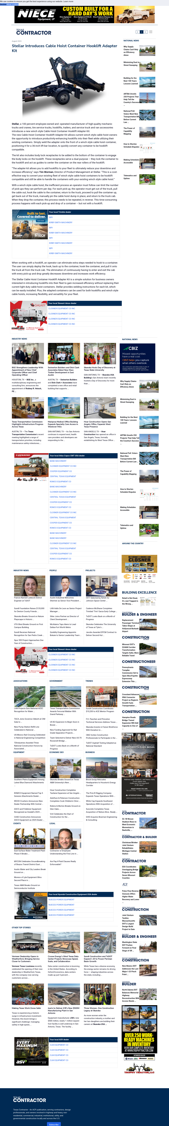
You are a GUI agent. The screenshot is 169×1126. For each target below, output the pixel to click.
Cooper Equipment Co (61, 471)
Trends (89, 681)
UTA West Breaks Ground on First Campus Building (28, 625)
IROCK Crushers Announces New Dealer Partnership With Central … (28, 802)
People (53, 570)
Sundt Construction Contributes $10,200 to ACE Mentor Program (100, 710)
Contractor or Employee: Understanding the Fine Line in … (64, 852)
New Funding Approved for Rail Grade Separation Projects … (63, 731)
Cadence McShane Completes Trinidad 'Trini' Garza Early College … (101, 610)
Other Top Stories (21, 927)
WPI (51, 217)
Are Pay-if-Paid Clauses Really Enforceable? (63, 863)
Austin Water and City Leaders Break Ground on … (30, 871)
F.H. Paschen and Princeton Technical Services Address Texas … (101, 720)
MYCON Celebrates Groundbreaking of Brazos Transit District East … (29, 863)
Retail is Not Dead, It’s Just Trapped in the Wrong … (130, 601)
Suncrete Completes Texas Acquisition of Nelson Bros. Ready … (101, 810)
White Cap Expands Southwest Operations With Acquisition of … (100, 802)
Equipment (19, 752)
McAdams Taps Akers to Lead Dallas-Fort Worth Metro (63, 625)
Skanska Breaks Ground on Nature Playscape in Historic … (29, 618)
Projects (90, 570)
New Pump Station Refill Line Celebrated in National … (26, 728)
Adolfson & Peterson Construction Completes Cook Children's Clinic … (65, 799)
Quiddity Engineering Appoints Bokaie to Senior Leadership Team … (65, 633)
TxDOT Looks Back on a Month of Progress (100, 618)
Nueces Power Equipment (61, 899)
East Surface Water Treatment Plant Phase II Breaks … (29, 852)
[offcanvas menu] (151, 31)
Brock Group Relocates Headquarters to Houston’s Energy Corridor (101, 782)
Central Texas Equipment (63, 476)
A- (138, 32)
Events (17, 823)
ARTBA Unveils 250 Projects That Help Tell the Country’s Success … (131, 99)
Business (90, 752)
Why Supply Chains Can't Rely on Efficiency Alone (128, 384)
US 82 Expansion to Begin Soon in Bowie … (64, 723)
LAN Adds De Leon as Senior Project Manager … (66, 610)
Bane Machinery (58, 461)
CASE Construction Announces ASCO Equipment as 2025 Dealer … (29, 818)
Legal (52, 823)
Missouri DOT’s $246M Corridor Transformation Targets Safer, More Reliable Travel (130, 650)
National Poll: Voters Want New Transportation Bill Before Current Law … (131, 116)
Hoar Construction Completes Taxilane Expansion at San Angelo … (65, 791)
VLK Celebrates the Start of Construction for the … (61, 815)
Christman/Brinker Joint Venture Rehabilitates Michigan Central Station (130, 848)
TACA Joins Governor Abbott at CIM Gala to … (29, 720)
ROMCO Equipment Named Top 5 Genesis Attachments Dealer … (28, 794)
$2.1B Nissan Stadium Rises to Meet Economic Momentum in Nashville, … (129, 824)
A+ (145, 32)
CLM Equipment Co (59, 1045)
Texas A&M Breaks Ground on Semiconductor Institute (27, 886)
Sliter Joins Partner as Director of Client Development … (64, 618)
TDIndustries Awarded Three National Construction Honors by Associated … (28, 746)
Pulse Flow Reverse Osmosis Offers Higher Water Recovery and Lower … (130, 896)
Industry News (19, 339)
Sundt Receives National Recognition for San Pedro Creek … (29, 633)
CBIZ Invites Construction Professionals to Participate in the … (101, 736)
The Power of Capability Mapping (129, 131)
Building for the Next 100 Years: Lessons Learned (131, 81)
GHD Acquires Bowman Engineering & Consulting (101, 818)
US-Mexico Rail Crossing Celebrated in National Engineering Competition (29, 736)
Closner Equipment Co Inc (61, 308)
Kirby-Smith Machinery (60, 222)
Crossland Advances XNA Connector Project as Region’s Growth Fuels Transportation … (130, 700)
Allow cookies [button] (12, 4)
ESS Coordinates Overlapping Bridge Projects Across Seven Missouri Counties (130, 872)
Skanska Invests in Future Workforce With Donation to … (102, 728)
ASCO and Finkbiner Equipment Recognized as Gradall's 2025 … (27, 810)
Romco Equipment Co (60, 481)
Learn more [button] (68, 1)
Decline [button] (3, 4)
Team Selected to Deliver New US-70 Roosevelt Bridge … (66, 739)
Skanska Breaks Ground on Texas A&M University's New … (64, 781)
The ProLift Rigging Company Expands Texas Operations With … (100, 794)
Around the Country (133, 543)
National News (131, 40)
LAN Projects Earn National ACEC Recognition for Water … (28, 710)
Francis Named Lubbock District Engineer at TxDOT (28, 599)
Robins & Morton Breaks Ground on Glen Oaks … (65, 807)
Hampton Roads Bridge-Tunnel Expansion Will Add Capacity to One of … (130, 723)
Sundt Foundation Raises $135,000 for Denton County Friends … (29, 610)
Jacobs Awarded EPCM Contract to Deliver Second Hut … (101, 633)
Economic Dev (56, 752)
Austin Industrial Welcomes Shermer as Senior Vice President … (65, 599)
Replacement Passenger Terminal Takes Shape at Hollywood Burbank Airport (130, 626)
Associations (20, 681)
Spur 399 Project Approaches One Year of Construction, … (28, 641)
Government (56, 681)
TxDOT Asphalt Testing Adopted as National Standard (101, 744)
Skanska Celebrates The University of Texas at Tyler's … (101, 625)
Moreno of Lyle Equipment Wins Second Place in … (27, 878)
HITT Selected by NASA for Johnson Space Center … (97, 599)
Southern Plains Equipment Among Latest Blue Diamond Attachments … (29, 782)
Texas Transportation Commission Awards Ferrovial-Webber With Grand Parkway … (65, 711)
